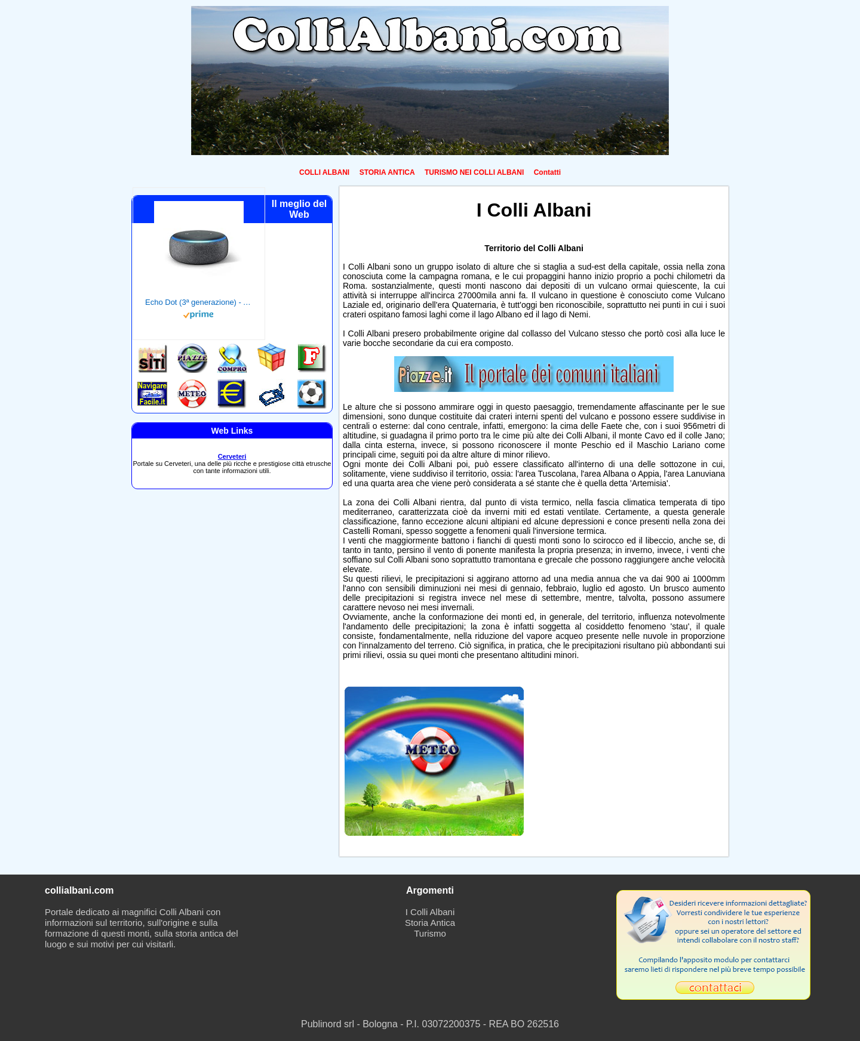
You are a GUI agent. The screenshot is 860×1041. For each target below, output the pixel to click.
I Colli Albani (430, 912)
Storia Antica (430, 923)
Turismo (430, 933)
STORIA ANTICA (387, 172)
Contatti (547, 172)
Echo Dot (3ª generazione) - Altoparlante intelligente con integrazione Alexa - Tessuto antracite (199, 302)
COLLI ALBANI (324, 172)
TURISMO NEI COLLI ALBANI (474, 172)
